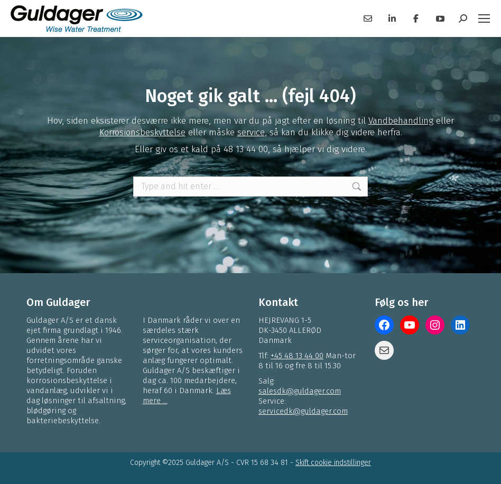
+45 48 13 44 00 (297, 355)
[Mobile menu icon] (484, 18)
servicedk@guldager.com (303, 411)
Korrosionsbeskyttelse (142, 132)
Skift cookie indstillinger (333, 462)
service (251, 132)
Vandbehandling (400, 120)
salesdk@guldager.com (299, 391)
